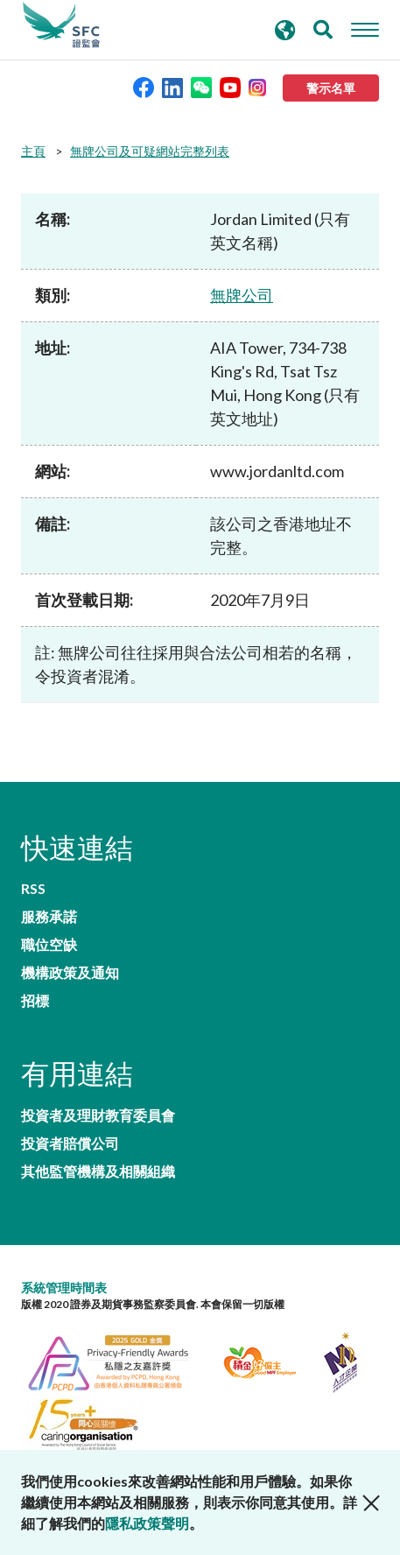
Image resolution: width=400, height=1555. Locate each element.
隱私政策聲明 (147, 1523)
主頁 (33, 151)
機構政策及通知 (70, 973)
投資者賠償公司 (70, 1143)
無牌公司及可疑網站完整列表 (149, 151)
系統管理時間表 (64, 1287)
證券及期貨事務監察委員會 (61, 25)
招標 (35, 1001)
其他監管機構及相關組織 (98, 1171)
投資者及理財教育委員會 (98, 1115)
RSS (33, 889)
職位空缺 (49, 945)
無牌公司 (241, 295)
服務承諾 (49, 917)
